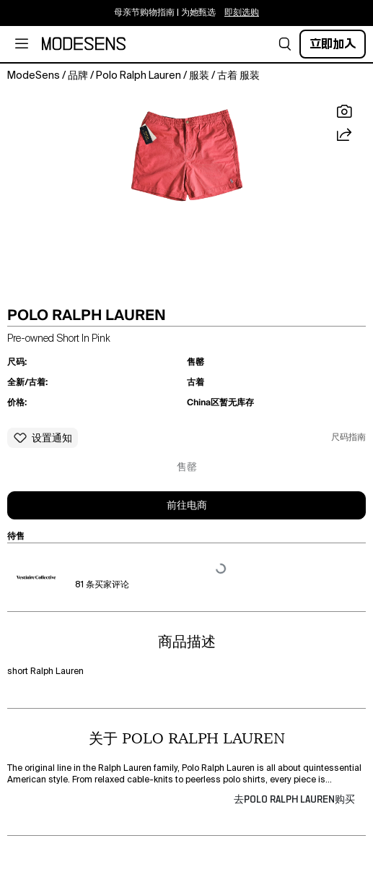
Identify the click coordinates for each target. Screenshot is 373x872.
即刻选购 (241, 13)
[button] (285, 44)
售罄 (187, 467)
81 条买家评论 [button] (102, 585)
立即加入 (333, 44)
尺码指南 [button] (348, 437)
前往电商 (187, 506)
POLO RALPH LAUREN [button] (86, 315)
